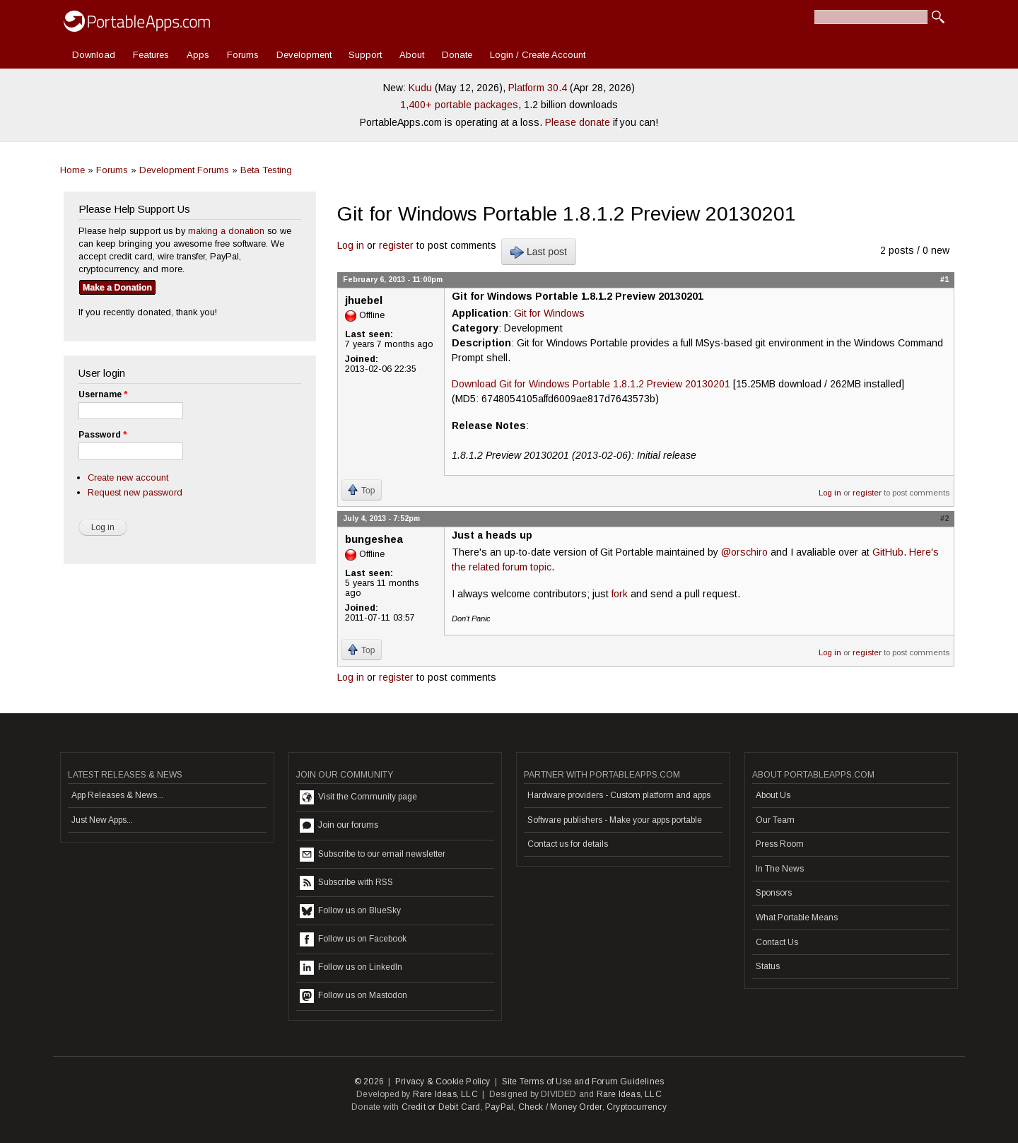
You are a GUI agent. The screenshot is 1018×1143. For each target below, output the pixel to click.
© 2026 (369, 1081)
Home (72, 170)
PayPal (499, 1107)
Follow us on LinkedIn (351, 968)
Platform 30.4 (537, 87)
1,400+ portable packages (459, 104)
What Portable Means (797, 917)
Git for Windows (549, 313)
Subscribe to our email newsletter (372, 855)
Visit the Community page (358, 797)
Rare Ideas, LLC (445, 1094)
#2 (944, 518)
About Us (773, 795)
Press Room (780, 844)
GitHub (887, 552)
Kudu (420, 87)
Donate (457, 54)
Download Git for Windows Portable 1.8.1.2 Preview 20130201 (591, 383)
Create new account (128, 477)
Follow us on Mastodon (353, 996)
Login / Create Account (537, 54)
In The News (780, 869)
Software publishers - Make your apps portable (614, 820)
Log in (350, 245)
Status (768, 966)
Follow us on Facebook (353, 939)
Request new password (135, 492)
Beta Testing (266, 170)
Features (151, 54)
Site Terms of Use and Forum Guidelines (583, 1081)
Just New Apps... (102, 820)
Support (365, 54)
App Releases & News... (117, 795)
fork (620, 593)
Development (304, 54)
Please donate (577, 122)
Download (93, 54)
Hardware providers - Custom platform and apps (618, 795)
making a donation (226, 230)
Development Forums (184, 170)
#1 (944, 279)
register (396, 245)
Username (102, 394)
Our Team (775, 820)
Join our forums (339, 826)
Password (102, 435)
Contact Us (777, 942)
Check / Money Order (560, 1107)
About (411, 54)
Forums (243, 54)
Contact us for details (567, 844)
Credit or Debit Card (441, 1107)
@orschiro (744, 552)
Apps (198, 54)
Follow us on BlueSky (350, 911)
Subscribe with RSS (346, 883)
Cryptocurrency (637, 1107)
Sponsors (774, 893)
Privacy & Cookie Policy (443, 1081)
